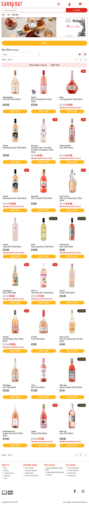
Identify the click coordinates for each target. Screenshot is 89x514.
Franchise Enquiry (8, 473)
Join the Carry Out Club (31, 475)
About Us (5, 470)
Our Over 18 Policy (72, 470)
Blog (4, 468)
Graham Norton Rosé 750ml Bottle (13, 434)
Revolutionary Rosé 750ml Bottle (14, 147)
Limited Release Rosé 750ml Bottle (13, 339)
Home (4, 478)
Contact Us (6, 475)
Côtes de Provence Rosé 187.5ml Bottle (71, 339)
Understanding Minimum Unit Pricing (53, 468)
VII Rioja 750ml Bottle (39, 433)
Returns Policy (28, 473)
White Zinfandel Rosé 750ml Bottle (41, 100)
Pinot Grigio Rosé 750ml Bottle (42, 246)
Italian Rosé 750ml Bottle (12, 246)
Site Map (48, 475)
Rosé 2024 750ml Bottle (12, 99)
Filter (44, 43)
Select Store (55, 65)
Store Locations (29, 468)
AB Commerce (83, 502)
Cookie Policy (71, 475)
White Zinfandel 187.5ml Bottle (71, 387)
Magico (69, 502)
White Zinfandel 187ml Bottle (41, 198)
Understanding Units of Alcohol (54, 472)
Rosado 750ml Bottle (67, 292)
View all (10, 60)
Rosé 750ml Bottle (66, 147)
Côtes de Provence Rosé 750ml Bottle (71, 199)
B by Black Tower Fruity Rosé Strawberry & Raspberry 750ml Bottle (42, 149)
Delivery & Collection (30, 470)
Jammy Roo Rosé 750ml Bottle (42, 292)
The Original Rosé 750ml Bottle (71, 99)
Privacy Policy (71, 473)
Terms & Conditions (72, 468)
